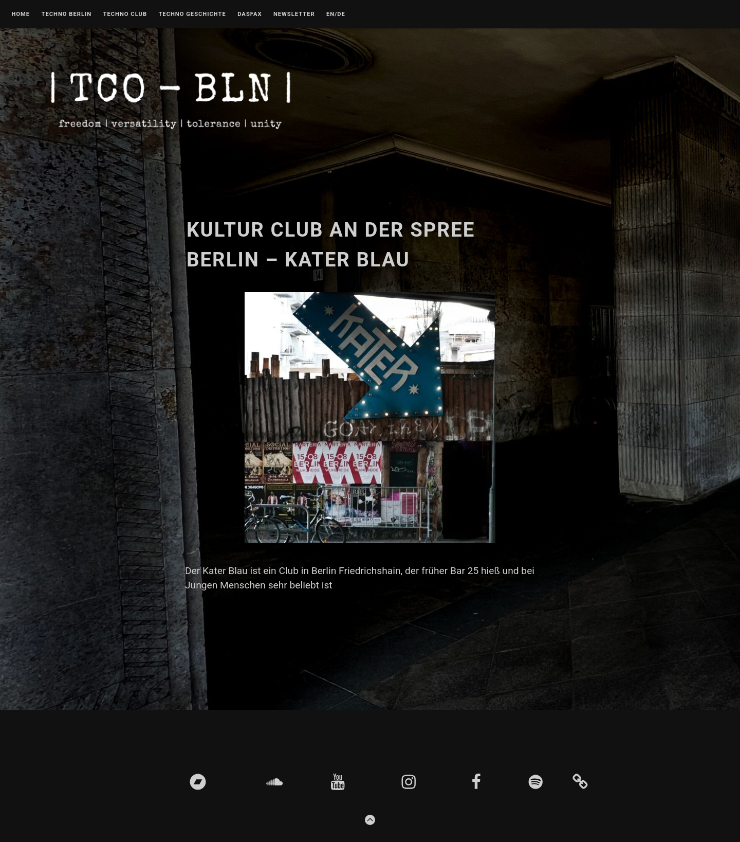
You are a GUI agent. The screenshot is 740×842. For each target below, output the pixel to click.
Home (20, 14)
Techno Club (125, 14)
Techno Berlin (66, 14)
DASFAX (249, 14)
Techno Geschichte (192, 14)
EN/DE (335, 14)
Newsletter (294, 14)
